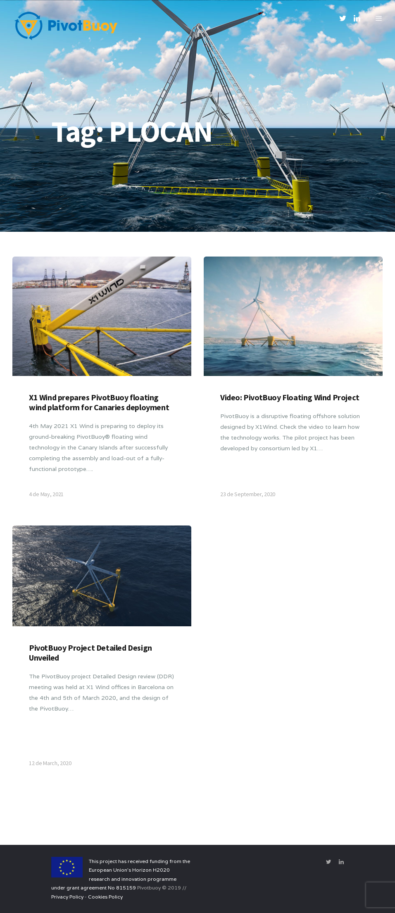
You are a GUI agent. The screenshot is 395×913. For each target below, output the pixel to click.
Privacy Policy (67, 897)
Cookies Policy (105, 897)
